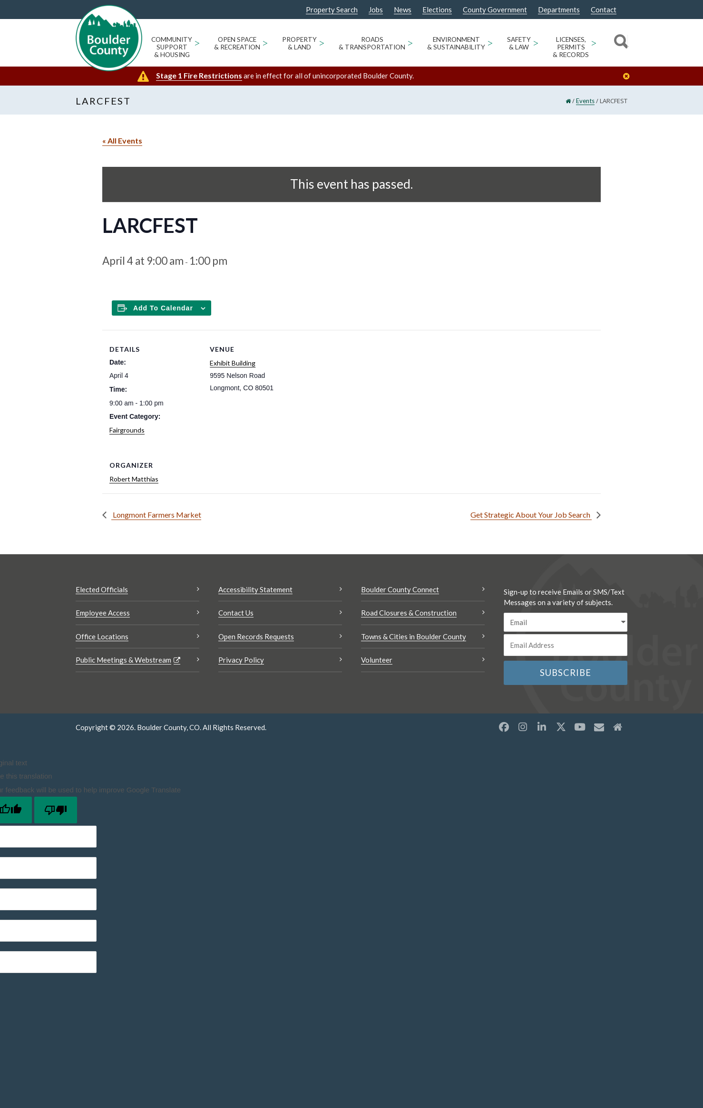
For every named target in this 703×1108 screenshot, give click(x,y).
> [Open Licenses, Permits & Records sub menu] (593, 42)
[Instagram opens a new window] (522, 726)
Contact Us (236, 612)
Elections (437, 9)
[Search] (619, 43)
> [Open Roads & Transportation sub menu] (410, 42)
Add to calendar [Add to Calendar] (163, 308)
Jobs (376, 9)
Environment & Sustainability (456, 43)
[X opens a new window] (560, 726)
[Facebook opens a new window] (503, 726)
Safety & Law (519, 43)
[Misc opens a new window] (598, 726)
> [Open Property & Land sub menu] (321, 42)
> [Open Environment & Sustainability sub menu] (490, 42)
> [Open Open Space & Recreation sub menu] (265, 42)
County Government (495, 9)
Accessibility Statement (255, 589)
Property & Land (299, 43)
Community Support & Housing (171, 47)
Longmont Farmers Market (156, 514)
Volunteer (376, 659)
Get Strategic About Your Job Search (531, 514)
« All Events (122, 140)
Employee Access (103, 612)
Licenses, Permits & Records (571, 47)
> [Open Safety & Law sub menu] (535, 42)
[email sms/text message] (565, 622)
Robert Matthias (133, 479)
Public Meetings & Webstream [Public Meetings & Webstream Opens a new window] (123, 659)
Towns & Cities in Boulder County (413, 636)
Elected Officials (102, 589)
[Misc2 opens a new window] (617, 726)
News (402, 9)
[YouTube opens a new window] (579, 726)
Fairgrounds (127, 430)
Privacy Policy (241, 659)
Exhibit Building (232, 363)
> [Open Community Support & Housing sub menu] (197, 42)
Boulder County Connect (400, 589)
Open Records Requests (256, 636)
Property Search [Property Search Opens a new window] (332, 10)
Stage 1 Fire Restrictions (199, 75)
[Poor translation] (55, 810)
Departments (559, 9)
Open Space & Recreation (237, 43)
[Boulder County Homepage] (109, 38)
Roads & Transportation (372, 43)
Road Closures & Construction (409, 612)
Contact (603, 9)
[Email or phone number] (565, 645)
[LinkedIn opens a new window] (541, 726)
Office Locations (102, 636)
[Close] (629, 76)
